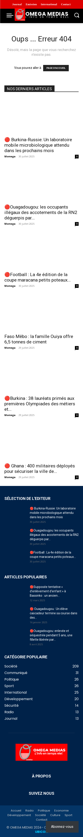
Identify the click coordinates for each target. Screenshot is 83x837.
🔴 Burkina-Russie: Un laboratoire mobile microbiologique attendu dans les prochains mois (38, 145)
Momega (10, 156)
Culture (55, 815)
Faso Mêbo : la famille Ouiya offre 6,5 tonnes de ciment (38, 339)
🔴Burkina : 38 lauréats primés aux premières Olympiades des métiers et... (39, 404)
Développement (19, 815)
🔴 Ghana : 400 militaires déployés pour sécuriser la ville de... (39, 468)
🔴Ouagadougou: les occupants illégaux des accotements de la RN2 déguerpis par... (40, 212)
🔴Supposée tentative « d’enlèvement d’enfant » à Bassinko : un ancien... (48, 591)
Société (40, 815)
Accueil (16, 811)
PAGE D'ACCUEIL (55, 68)
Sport (68, 815)
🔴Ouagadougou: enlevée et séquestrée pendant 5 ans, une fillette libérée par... (51, 635)
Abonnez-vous (62, 827)
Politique (44, 811)
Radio (29, 811)
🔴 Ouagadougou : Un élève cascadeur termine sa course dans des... (53, 613)
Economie (61, 811)
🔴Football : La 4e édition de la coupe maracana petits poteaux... (37, 277)
